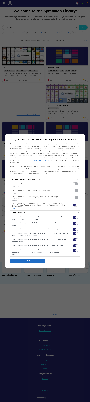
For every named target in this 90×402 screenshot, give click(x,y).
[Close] (81, 138)
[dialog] (45, 201)
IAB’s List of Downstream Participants (36, 160)
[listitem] (45, 179)
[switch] (75, 183)
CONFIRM (27, 261)
